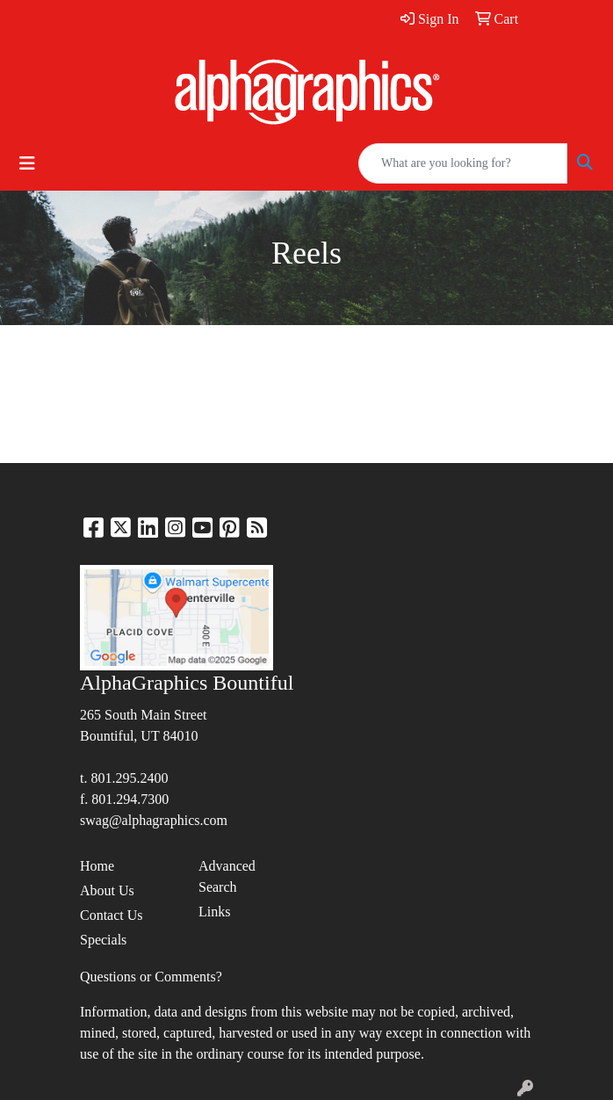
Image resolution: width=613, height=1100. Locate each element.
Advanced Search (227, 876)
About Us (107, 890)
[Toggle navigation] (27, 163)
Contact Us (111, 915)
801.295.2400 (129, 778)
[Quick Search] (462, 163)
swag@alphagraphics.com (153, 820)
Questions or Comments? (151, 976)
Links (214, 911)
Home (97, 865)
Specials (103, 939)
